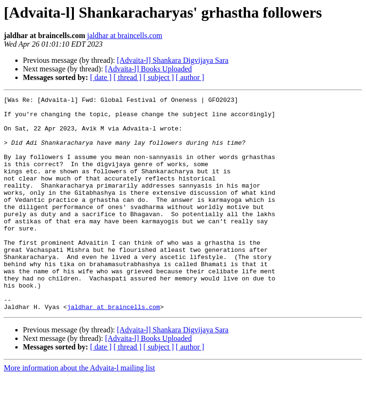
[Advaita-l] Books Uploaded (148, 69)
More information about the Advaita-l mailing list (79, 411)
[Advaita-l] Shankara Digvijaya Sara (172, 60)
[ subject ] (158, 77)
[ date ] (101, 77)
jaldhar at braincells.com (125, 35)
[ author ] (190, 77)
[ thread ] (127, 77)
